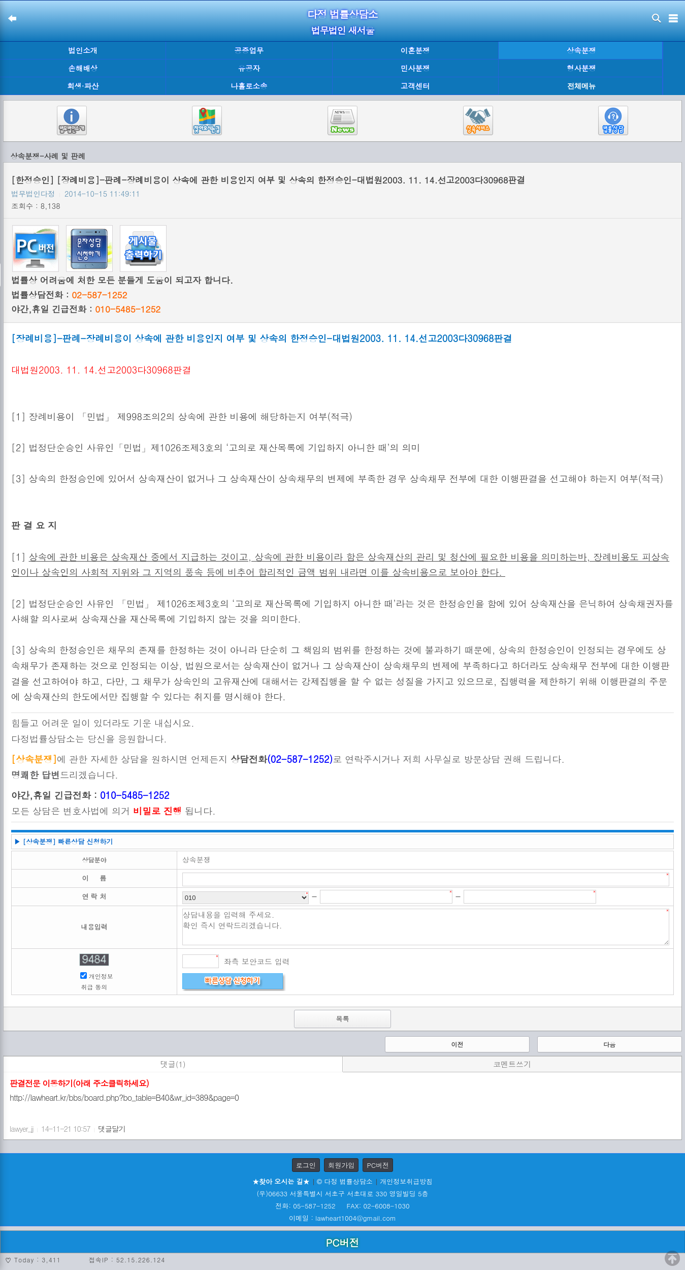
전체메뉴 (581, 86)
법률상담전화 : (69, 295)
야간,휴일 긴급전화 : (85, 309)
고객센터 (415, 86)
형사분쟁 (581, 68)
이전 (457, 1044)
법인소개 (82, 50)
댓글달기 (111, 1129)
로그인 (306, 1165)
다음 (609, 1044)
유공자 (249, 68)
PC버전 (378, 1165)
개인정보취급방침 (406, 1181)
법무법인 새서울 (342, 30)
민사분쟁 (415, 68)
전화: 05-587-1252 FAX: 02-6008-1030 (342, 1206)
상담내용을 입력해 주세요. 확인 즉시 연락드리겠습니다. (425, 927)
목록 (342, 1019)
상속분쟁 (581, 50)
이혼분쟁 (415, 50)
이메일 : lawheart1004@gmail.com (342, 1218)
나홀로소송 (249, 86)
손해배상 (82, 68)
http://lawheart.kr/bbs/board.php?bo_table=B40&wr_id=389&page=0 (124, 1097)
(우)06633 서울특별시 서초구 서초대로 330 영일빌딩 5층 (342, 1193)
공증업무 (249, 50)
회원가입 (341, 1165)
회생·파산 (83, 86)
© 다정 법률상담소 (345, 1181)
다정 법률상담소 (342, 14)
